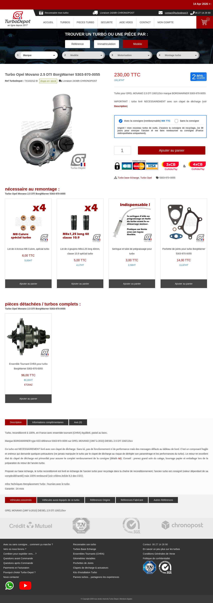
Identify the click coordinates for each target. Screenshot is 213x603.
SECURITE (107, 22)
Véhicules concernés (20, 500)
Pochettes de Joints (83, 563)
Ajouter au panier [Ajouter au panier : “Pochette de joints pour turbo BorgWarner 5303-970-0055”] (184, 283)
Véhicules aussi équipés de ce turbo (60, 500)
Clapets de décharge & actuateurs (90, 567)
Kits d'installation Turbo (85, 572)
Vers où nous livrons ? (14, 549)
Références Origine (100, 500)
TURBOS (65, 22)
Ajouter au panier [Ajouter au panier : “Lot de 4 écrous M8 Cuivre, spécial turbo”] (28, 283)
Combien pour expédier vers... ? (19, 553)
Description (16, 422)
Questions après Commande (18, 563)
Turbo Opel (146, 177)
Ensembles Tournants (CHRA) (88, 553)
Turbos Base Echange (84, 549)
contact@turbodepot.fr (176, 12)
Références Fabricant (132, 500)
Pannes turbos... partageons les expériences (96, 577)
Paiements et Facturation (16, 567)
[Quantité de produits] (122, 150)
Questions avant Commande (18, 558)
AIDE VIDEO (126, 22)
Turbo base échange (128, 177)
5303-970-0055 (167, 177)
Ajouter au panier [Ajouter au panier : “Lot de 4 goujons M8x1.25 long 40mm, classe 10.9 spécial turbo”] (80, 283)
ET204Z (28, 350)
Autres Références (163, 500)
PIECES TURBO (85, 22)
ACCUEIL (48, 22)
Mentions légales (126, 599)
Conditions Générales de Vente (159, 553)
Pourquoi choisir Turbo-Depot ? (19, 572)
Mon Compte (166, 22)
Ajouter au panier (171, 150)
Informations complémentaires (48, 422)
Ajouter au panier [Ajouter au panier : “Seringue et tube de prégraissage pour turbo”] (132, 283)
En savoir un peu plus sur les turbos (161, 549)
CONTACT (145, 22)
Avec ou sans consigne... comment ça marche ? (28, 544)
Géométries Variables (84, 558)
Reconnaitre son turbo (84, 544)
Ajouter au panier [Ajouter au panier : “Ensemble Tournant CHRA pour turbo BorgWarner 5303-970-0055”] (28, 398)
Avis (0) (78, 422)
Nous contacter (11, 577)
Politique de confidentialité (156, 558)
